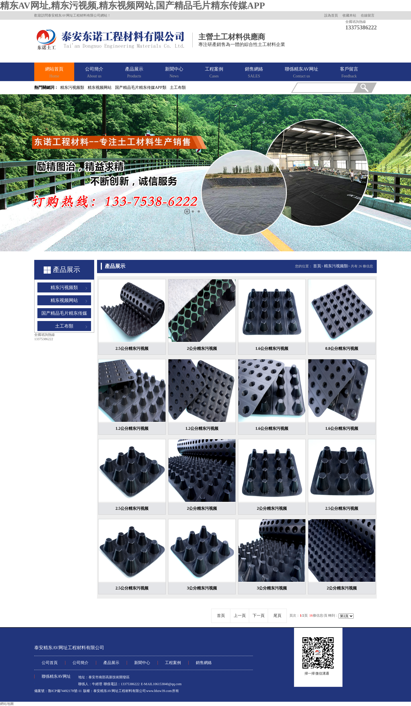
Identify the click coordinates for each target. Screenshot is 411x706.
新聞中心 (174, 73)
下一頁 (259, 615)
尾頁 (277, 615)
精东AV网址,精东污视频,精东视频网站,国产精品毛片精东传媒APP (132, 5)
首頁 (317, 266)
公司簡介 (94, 73)
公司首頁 (50, 663)
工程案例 (214, 73)
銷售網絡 (254, 73)
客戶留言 (349, 73)
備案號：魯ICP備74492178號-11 (58, 691)
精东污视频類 (72, 87)
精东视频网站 (100, 87)
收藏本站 (349, 15)
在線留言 (367, 15)
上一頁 (240, 615)
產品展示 (134, 73)
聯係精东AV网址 (301, 73)
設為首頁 (331, 15)
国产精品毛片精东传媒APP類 (140, 87)
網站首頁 (54, 73)
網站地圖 (7, 704)
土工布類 (178, 87)
